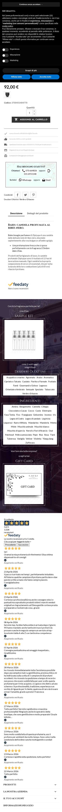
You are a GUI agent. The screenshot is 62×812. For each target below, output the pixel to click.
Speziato (39, 389)
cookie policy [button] (7, 26)
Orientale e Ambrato (15, 389)
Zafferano (30, 442)
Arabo (39, 377)
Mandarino (33, 422)
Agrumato (30, 377)
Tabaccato (50, 389)
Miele (13, 426)
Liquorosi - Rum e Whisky (15, 422)
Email (46, 180)
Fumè (15, 385)
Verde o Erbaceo (26, 199)
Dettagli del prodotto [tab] (37, 213)
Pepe (35, 434)
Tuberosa (11, 438)
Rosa (46, 434)
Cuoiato (26, 381)
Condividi (17, 194)
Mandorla (44, 422)
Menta (53, 422)
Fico (18, 414)
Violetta (37, 438)
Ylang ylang (48, 438)
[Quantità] (29, 113)
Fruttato (52, 381)
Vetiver (29, 438)
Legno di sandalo (33, 418)
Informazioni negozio (18, 805)
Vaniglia (21, 438)
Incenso (48, 414)
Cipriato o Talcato (12, 381)
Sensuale (30, 389)
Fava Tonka (9, 414)
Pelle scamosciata (23, 434)
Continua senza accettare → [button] (31, 4)
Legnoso (43, 385)
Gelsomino (38, 414)
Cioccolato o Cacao (18, 410)
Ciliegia (44, 406)
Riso (41, 434)
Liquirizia (46, 418)
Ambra (15, 406)
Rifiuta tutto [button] (16, 77)
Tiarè (52, 434)
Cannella (36, 406)
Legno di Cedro (17, 418)
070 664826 (29, 170)
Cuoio (38, 410)
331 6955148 (37, 172)
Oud (51, 430)
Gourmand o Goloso (28, 385)
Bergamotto (25, 406)
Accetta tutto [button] (45, 77)
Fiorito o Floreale (39, 381)
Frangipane (27, 414)
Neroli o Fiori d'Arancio (37, 430)
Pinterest (33, 194)
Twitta (25, 194)
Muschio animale (25, 426)
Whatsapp (25, 179)
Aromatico (49, 377)
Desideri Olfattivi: (11, 199)
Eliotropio (46, 410)
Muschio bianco (41, 426)
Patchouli (9, 434)
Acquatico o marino (15, 377)
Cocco (31, 410)
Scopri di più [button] (31, 70)
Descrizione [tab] (16, 213)
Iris (54, 414)
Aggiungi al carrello (31, 119)
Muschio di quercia (16, 430)
